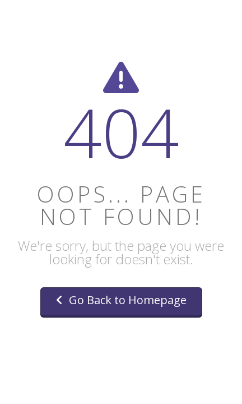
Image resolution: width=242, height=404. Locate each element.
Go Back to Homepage (121, 299)
